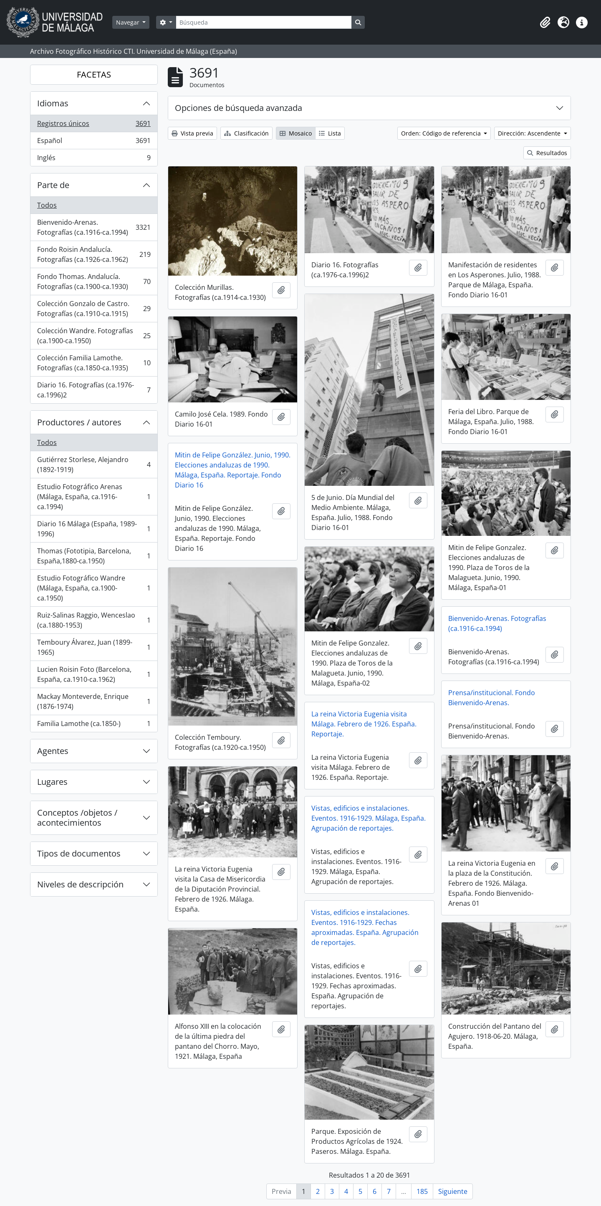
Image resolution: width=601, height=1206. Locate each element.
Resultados (547, 153)
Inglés (94, 159)
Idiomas (52, 103)
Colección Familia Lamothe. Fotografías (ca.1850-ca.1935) (94, 362)
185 (422, 1191)
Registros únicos (94, 125)
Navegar (128, 22)
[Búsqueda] (264, 22)
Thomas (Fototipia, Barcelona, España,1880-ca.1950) (94, 555)
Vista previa (192, 133)
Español (94, 142)
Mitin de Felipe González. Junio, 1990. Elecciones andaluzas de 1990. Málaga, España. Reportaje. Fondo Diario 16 (232, 470)
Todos (47, 205)
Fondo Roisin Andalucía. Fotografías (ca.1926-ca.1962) (94, 254)
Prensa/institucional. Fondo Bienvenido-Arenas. (491, 697)
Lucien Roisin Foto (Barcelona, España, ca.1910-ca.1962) (94, 674)
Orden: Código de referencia (441, 133)
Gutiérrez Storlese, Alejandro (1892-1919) (94, 464)
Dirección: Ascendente (530, 133)
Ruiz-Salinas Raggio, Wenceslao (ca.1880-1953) (94, 620)
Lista (330, 133)
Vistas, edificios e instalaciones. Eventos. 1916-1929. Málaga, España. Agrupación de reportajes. (368, 818)
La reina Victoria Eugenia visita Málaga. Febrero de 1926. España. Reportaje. (364, 724)
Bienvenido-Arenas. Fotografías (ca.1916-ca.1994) (94, 227)
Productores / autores (79, 422)
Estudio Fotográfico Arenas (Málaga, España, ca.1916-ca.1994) (94, 496)
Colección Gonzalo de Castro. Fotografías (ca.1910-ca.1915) (94, 308)
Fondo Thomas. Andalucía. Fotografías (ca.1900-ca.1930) (94, 281)
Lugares (52, 781)
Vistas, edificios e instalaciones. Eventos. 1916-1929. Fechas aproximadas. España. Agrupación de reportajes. (365, 927)
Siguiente (452, 1191)
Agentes (52, 750)
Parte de (53, 185)
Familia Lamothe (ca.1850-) (94, 725)
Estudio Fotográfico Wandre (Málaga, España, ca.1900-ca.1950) (94, 588)
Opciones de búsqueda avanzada (238, 107)
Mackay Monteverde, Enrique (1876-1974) (94, 701)
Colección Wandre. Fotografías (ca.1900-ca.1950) (94, 335)
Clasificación (246, 133)
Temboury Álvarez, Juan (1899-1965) (94, 647)
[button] (545, 22)
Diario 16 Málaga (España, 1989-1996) (94, 528)
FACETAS (94, 74)
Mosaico (296, 133)
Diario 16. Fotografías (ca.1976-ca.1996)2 (94, 389)
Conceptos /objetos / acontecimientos (77, 817)
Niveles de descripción (80, 884)
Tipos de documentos (79, 853)
